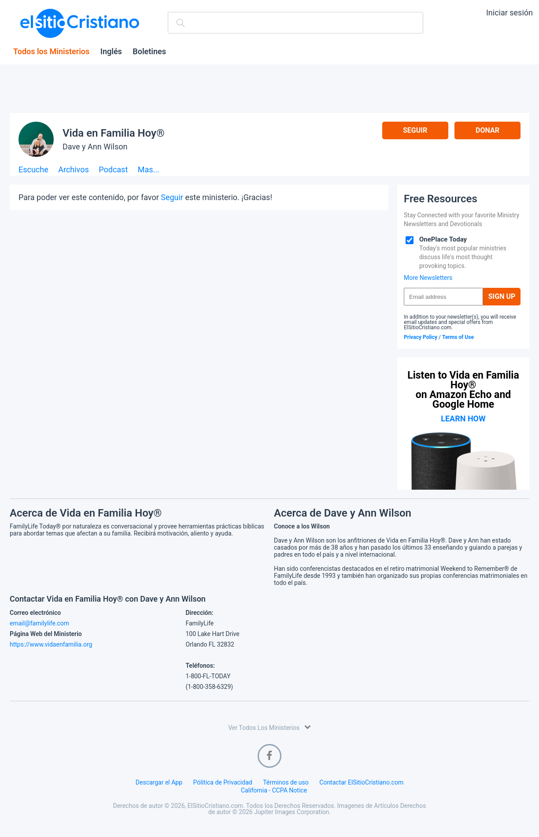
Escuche (33, 170)
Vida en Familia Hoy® (114, 133)
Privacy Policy (420, 337)
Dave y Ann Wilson (95, 146)
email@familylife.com (39, 623)
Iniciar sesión (509, 12)
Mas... (148, 170)
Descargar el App (159, 782)
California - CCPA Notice (274, 790)
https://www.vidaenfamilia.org (51, 644)
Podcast (113, 170)
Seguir (415, 130)
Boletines (149, 52)
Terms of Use (458, 337)
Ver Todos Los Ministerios (269, 727)
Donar (487, 130)
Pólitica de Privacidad (222, 782)
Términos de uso (286, 782)
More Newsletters (428, 278)
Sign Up (502, 296)
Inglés (111, 52)
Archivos (73, 170)
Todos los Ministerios (51, 52)
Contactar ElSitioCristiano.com (361, 782)
